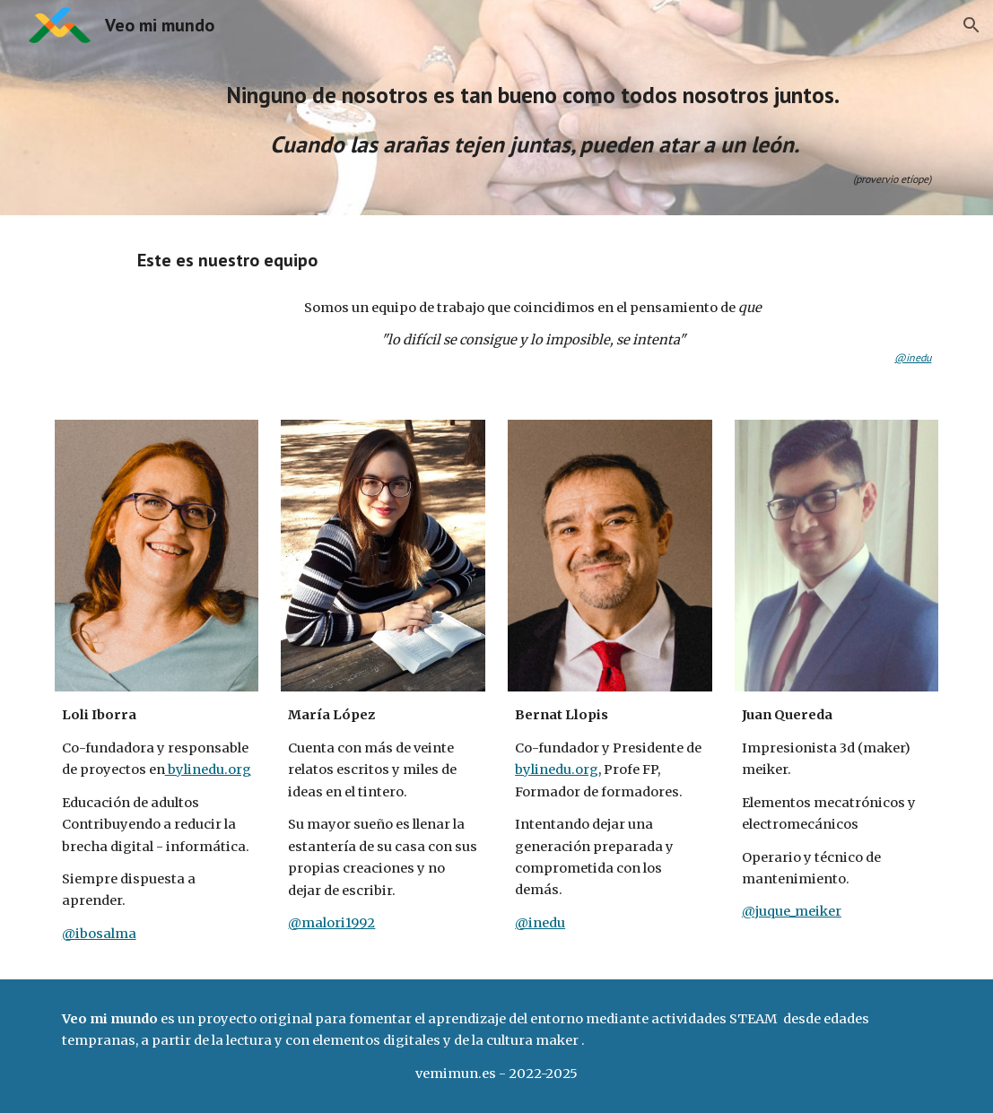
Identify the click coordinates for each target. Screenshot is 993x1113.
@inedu (540, 923)
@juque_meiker (791, 911)
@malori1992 (331, 923)
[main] (534, 133)
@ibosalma (99, 934)
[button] (971, 25)
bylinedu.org (208, 769)
